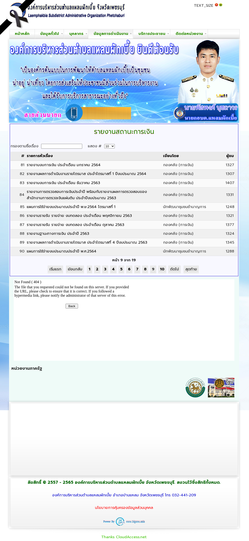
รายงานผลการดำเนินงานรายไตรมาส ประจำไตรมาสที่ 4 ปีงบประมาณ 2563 (87, 242)
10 (162, 269)
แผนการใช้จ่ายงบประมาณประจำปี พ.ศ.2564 (61, 251)
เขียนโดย (171, 156)
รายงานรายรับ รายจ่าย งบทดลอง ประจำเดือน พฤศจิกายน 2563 (79, 215)
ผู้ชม (230, 156)
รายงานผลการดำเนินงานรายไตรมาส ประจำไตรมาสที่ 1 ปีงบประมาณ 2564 (86, 174)
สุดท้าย (191, 269)
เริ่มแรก (55, 269)
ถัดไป (174, 269)
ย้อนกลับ (75, 269)
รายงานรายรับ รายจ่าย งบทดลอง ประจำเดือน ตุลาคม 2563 (75, 225)
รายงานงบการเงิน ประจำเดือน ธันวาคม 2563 (63, 183)
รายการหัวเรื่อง (40, 156)
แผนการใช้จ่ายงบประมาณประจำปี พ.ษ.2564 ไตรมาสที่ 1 (71, 207)
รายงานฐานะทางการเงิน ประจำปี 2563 (58, 233)
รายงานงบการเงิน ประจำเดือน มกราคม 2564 (64, 165)
